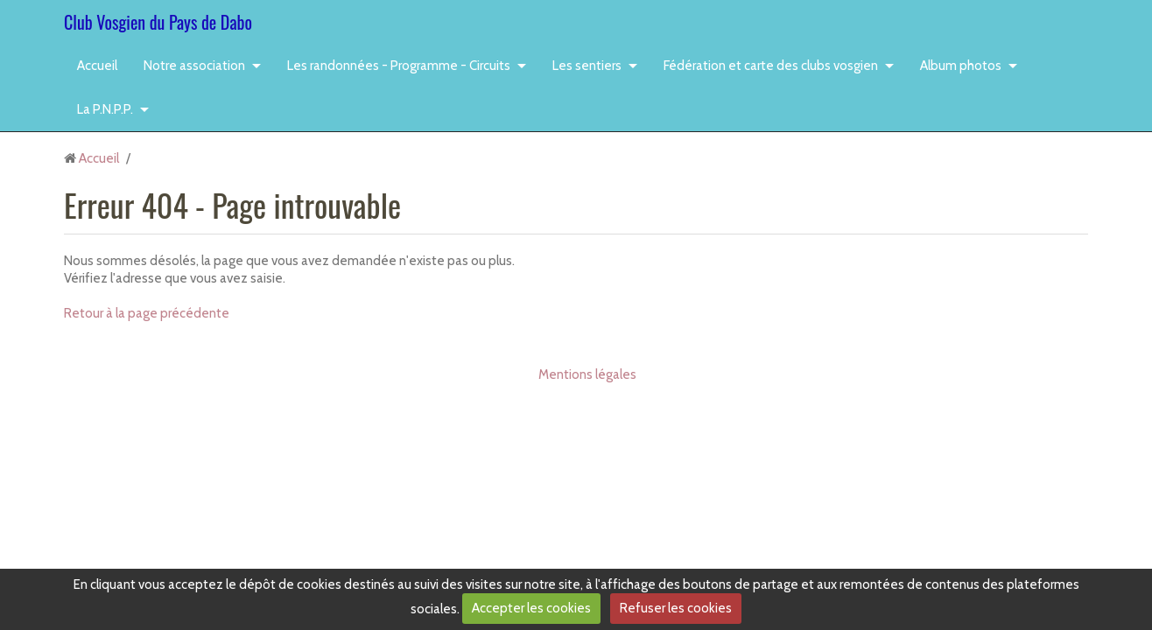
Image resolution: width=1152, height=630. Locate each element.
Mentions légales (587, 374)
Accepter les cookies (531, 608)
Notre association (194, 66)
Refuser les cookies (676, 608)
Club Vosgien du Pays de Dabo (158, 22)
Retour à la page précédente (146, 313)
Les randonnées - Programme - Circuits (398, 66)
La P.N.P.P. (105, 109)
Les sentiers (587, 66)
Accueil (97, 66)
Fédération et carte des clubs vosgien (771, 66)
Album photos (960, 66)
